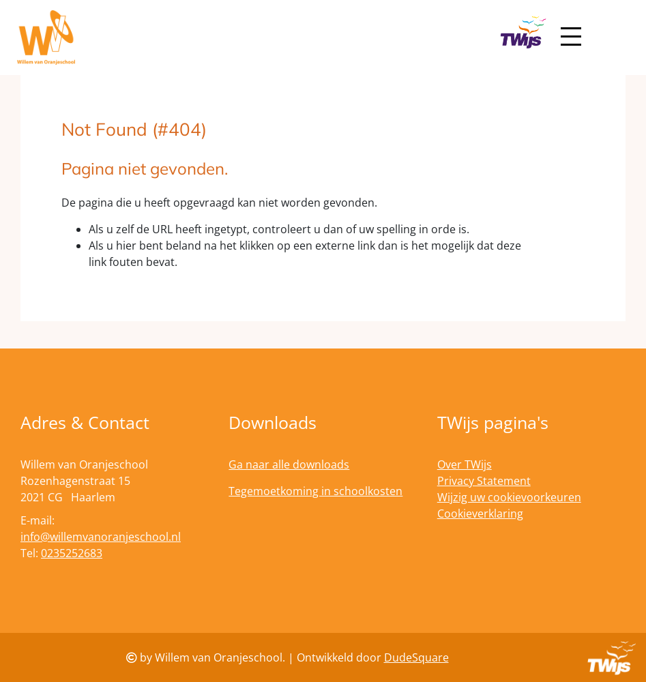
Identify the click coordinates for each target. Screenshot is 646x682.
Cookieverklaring (480, 513)
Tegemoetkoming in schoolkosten (315, 491)
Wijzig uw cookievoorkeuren (509, 497)
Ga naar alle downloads (289, 464)
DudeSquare (416, 657)
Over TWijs (464, 464)
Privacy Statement (484, 480)
